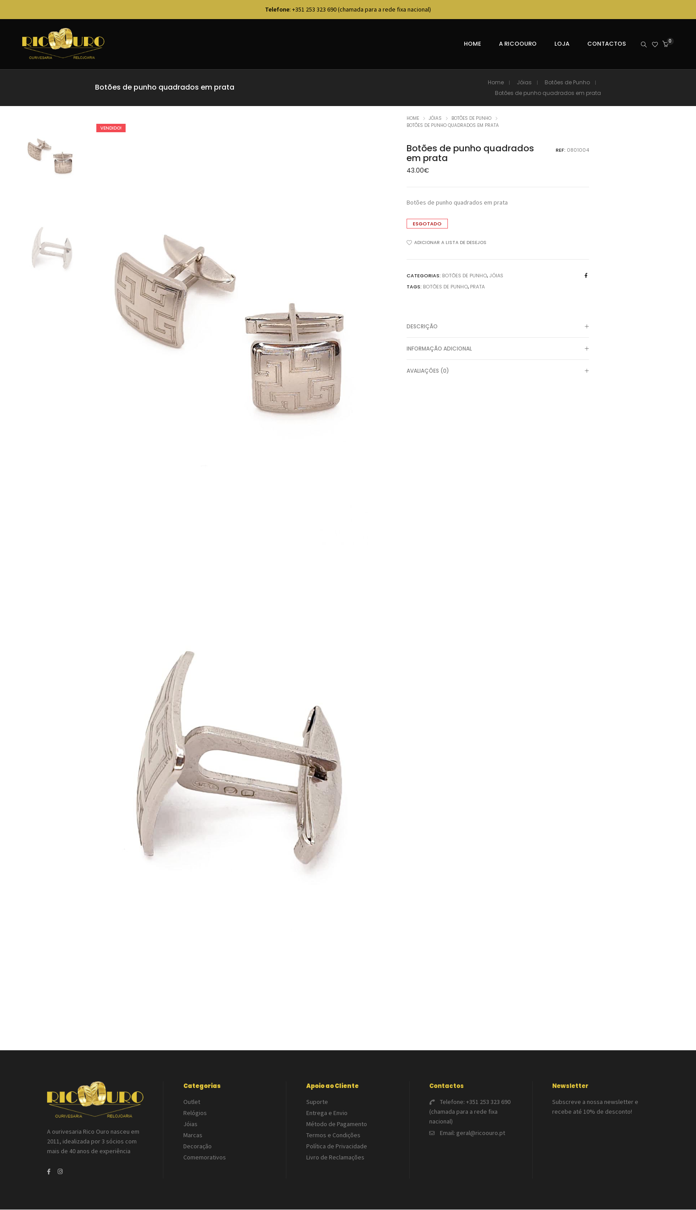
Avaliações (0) (498, 372)
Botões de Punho (567, 83)
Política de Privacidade (336, 1147)
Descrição (498, 327)
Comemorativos (204, 1158)
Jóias (524, 83)
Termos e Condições (333, 1135)
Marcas (192, 1135)
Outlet (191, 1102)
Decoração (197, 1147)
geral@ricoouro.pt (480, 1133)
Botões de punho (445, 287)
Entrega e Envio (327, 1113)
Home (496, 83)
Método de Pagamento (336, 1124)
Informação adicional (498, 349)
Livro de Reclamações (335, 1158)
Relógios (195, 1113)
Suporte (317, 1102)
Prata (477, 287)
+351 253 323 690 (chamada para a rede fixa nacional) (469, 1112)
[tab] (498, 327)
